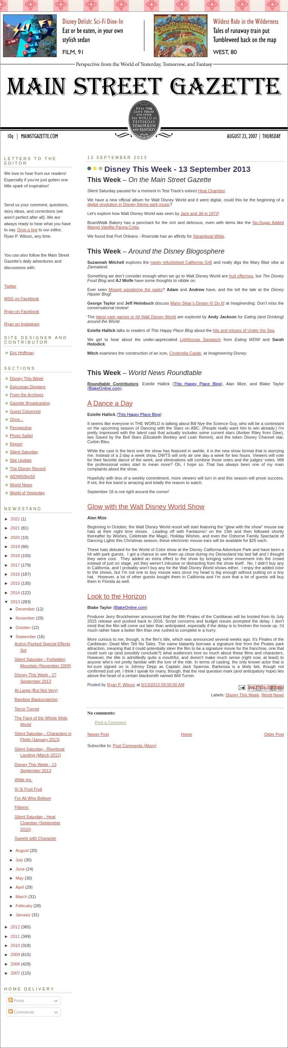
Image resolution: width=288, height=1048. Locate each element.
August (22, 850)
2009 (16, 954)
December (25, 609)
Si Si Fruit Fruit (28, 789)
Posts (16, 1000)
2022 (16, 519)
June (20, 869)
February (24, 905)
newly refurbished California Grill (181, 262)
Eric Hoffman (22, 352)
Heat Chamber (211, 190)
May (20, 878)
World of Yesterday (27, 493)
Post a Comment (110, 722)
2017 (16, 565)
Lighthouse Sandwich (200, 339)
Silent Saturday (24, 452)
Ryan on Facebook (21, 311)
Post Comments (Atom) (134, 745)
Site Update (21, 460)
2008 (16, 964)
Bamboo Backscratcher (36, 699)
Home (186, 734)
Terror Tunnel (27, 709)
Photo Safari (21, 435)
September (26, 636)
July (19, 860)
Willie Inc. (24, 779)
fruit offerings (241, 276)
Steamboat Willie (209, 236)
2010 (16, 945)
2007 (16, 973)
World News (273, 695)
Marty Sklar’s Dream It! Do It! (197, 303)
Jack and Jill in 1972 (199, 213)
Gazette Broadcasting (30, 403)
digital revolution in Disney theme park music (128, 204)
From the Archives (26, 394)
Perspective (21, 427)
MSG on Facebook (21, 298)
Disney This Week (242, 695)
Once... (16, 419)
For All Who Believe (33, 798)
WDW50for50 (22, 476)
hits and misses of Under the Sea (243, 330)
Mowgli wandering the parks (135, 289)
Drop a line (27, 229)
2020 (16, 537)
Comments (21, 1012)
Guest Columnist (25, 411)
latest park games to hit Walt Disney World (136, 317)
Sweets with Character (36, 838)
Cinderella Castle (185, 353)
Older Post (274, 734)
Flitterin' (22, 807)
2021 (16, 528)
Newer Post (98, 734)
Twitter (10, 286)
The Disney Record (28, 468)
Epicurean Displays (28, 387)
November (25, 618)
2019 (16, 546)
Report (16, 444)
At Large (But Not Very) (36, 690)
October (23, 627)
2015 (16, 583)
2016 (16, 574)
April (20, 887)
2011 (16, 936)
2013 (16, 602)
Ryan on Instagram (21, 324)
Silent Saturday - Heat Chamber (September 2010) (37, 823)
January (23, 915)
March (21, 896)
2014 (16, 592)
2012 (16, 927)
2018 (16, 555)
